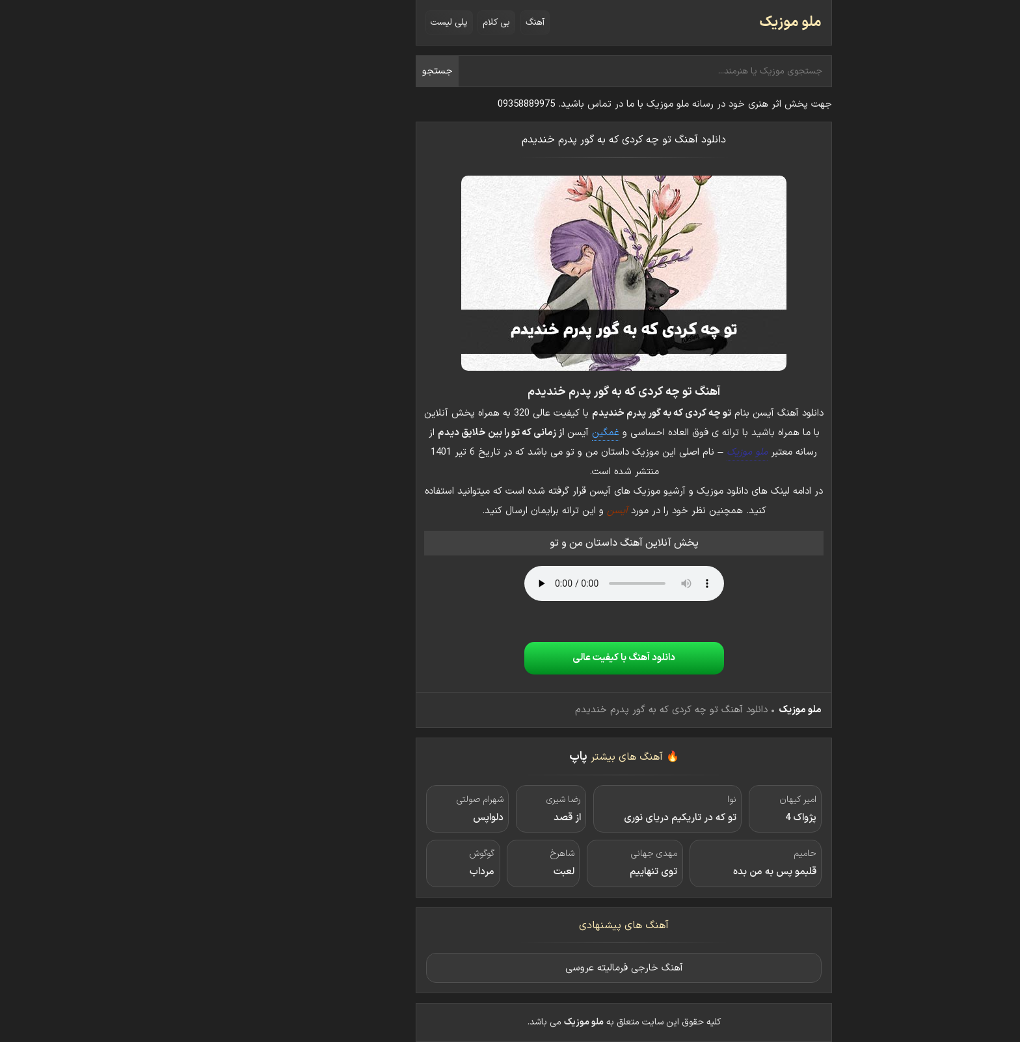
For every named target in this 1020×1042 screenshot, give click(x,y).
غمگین (491, 432)
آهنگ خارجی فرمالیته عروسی (510, 968)
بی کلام (382, 22)
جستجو (323, 71)
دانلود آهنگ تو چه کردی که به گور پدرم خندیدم (510, 140)
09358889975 (412, 104)
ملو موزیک (676, 22)
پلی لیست (335, 22)
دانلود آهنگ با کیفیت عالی (510, 657)
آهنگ (421, 22)
